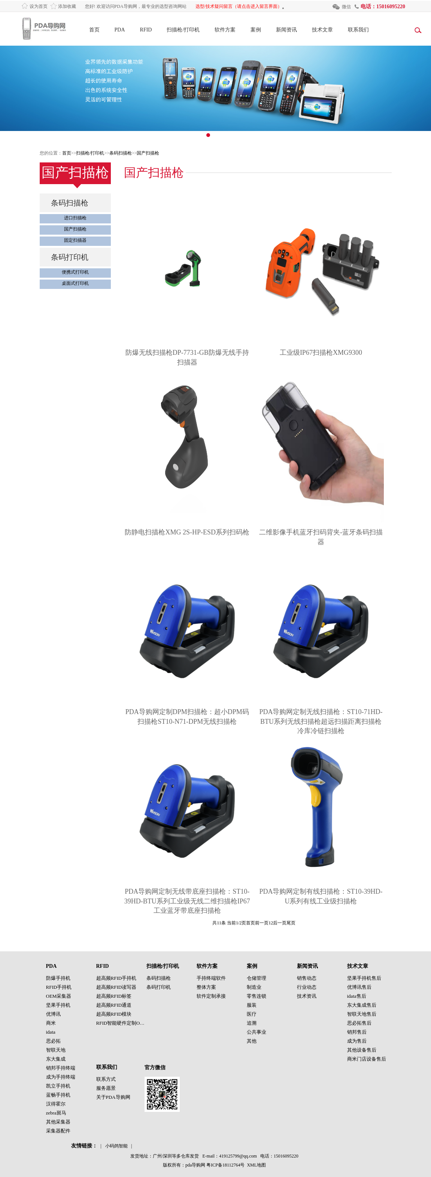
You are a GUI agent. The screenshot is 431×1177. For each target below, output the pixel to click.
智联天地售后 (361, 1014)
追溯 (252, 1023)
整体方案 (206, 987)
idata (50, 1032)
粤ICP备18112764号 (225, 1165)
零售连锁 (256, 996)
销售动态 (306, 978)
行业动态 (306, 987)
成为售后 (357, 1041)
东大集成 (56, 1059)
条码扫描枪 (120, 153)
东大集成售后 (361, 1005)
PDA (120, 30)
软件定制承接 (211, 996)
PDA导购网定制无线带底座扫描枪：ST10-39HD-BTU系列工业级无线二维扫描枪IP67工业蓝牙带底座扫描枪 (187, 901)
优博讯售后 (359, 987)
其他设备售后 (361, 1050)
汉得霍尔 (56, 1104)
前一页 (261, 923)
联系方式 (106, 1079)
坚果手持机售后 (364, 978)
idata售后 (356, 996)
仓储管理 (256, 978)
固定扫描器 (75, 240)
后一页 (279, 923)
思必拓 (53, 1041)
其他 (252, 1041)
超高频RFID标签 (114, 996)
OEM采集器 (59, 996)
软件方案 (225, 30)
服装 (252, 1005)
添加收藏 (67, 6)
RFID (146, 30)
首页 (94, 30)
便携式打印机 (75, 272)
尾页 (290, 923)
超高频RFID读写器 (116, 987)
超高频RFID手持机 (116, 978)
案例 (256, 30)
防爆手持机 (58, 978)
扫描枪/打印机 (183, 30)
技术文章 (322, 30)
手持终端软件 (211, 978)
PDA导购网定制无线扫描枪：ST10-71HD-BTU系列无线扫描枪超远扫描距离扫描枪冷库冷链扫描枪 (320, 721)
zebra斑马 (56, 1113)
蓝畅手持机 (58, 1095)
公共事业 (256, 1032)
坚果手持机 (58, 1005)
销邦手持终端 (60, 1068)
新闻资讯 (286, 30)
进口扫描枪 (75, 217)
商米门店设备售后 (366, 1059)
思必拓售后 (359, 1023)
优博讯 (53, 1014)
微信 (346, 6)
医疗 (252, 1014)
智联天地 (56, 1050)
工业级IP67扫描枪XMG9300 (321, 352)
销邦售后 (357, 1032)
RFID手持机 (59, 987)
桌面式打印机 (75, 283)
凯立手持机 (58, 1086)
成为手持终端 (60, 1077)
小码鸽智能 (116, 1146)
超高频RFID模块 (114, 1014)
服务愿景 (106, 1088)
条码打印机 (69, 257)
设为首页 (39, 6)
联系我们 (358, 30)
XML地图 (256, 1165)
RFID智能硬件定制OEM (122, 1023)
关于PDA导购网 (113, 1097)
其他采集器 (58, 1122)
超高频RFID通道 (114, 1005)
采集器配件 (58, 1131)
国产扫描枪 (148, 153)
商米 (51, 1023)
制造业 (254, 987)
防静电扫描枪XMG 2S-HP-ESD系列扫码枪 (187, 532)
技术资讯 (306, 996)
